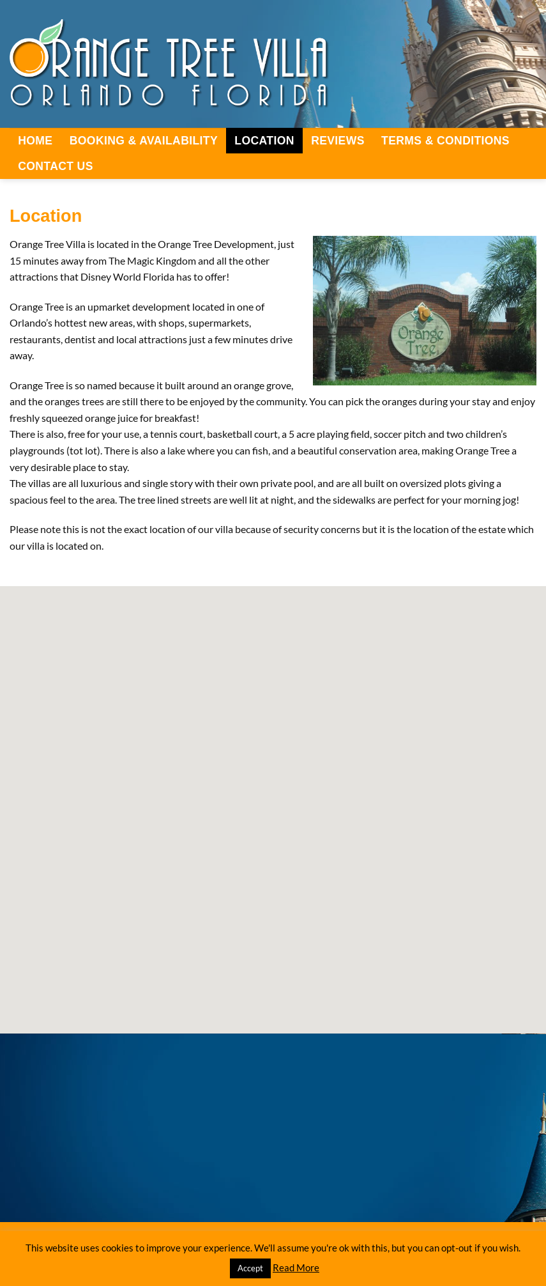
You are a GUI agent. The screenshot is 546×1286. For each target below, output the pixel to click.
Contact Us (55, 166)
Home (35, 140)
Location (264, 140)
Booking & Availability (144, 140)
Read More (296, 1267)
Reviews (338, 140)
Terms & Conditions (445, 140)
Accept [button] (250, 1268)
